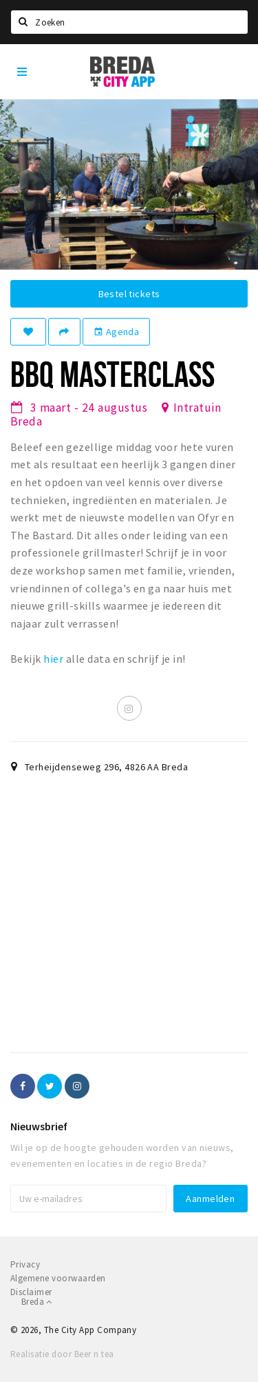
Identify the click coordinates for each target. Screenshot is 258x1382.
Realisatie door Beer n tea (62, 1354)
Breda (36, 1302)
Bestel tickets (129, 294)
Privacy (25, 1264)
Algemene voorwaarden (58, 1278)
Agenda (116, 331)
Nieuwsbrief (38, 1126)
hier (53, 658)
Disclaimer (31, 1292)
